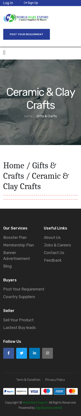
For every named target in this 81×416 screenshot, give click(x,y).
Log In (8, 3)
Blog (7, 266)
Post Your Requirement (23, 289)
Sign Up (31, 3)
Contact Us (54, 252)
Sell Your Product (18, 320)
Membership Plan (18, 245)
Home (13, 165)
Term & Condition (28, 380)
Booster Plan (15, 237)
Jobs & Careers (57, 245)
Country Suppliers (19, 296)
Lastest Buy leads (19, 327)
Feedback (53, 260)
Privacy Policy (55, 380)
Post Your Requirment (26, 34)
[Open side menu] (4, 52)
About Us (52, 237)
